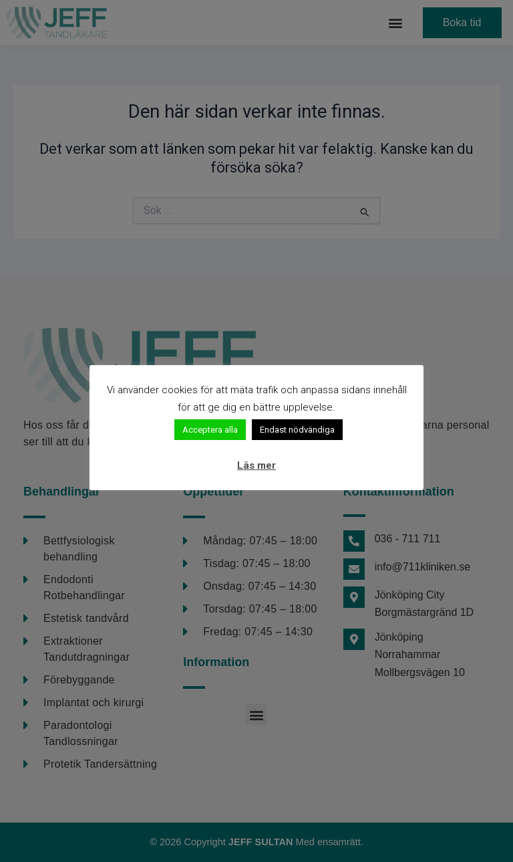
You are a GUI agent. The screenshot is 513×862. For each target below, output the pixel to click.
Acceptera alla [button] (210, 430)
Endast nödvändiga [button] (297, 430)
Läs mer (256, 465)
